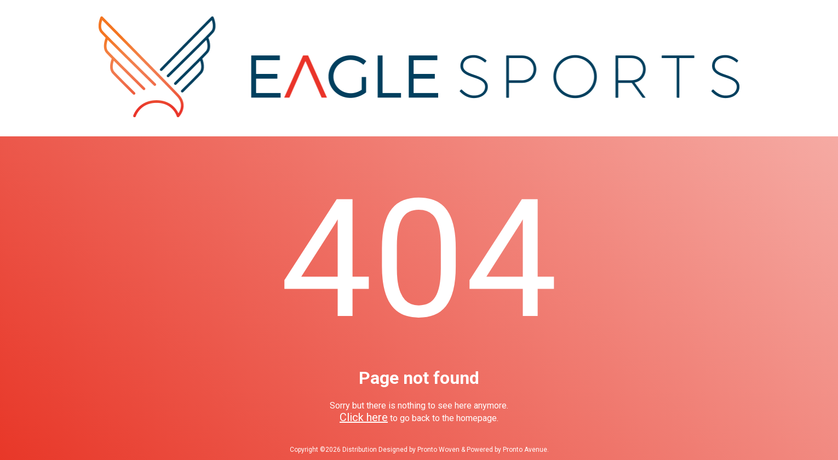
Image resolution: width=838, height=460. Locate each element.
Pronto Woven (438, 449)
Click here (364, 417)
